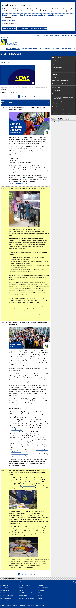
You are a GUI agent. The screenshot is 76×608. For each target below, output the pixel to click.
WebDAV (21, 587)
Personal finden (67, 49)
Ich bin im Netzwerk (13, 49)
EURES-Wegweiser (54, 35)
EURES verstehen (45, 49)
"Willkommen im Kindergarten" (20, 454)
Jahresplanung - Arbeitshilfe (60, 80)
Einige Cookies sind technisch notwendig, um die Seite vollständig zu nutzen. (32, 15)
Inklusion (54, 74)
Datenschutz (63, 11)
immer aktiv (7, 17)
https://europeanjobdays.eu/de (18, 183)
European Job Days (5, 590)
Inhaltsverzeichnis (37, 35)
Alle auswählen (23, 28)
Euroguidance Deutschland (27, 486)
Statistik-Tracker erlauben (11, 23)
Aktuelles (54, 61)
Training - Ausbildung (5, 601)
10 (31, 96)
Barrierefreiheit (40, 605)
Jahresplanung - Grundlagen (26, 598)
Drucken (11, 582)
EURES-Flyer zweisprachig (25, 593)
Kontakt (46, 35)
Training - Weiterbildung (59, 110)
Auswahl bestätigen (9, 28)
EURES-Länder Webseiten (6, 595)
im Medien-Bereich (17, 430)
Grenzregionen (23, 595)
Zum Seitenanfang (71, 582)
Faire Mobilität (56, 71)
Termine (54, 106)
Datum (2, 102)
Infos (10, 102)
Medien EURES (56, 90)
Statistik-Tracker (8, 20)
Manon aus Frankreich (42, 450)
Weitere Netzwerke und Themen (61, 113)
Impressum (22, 605)
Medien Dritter (56, 87)
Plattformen (55, 94)
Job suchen (56, 49)
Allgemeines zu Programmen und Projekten (61, 102)
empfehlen (19, 582)
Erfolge (54, 64)
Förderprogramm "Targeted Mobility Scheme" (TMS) (62, 97)
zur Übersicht (56, 122)
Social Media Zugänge (5, 598)
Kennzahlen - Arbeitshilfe (59, 84)
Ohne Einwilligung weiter (38, 28)
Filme (39, 593)
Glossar (54, 77)
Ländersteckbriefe (4, 593)
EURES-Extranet (65, 35)
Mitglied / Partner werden (29, 49)
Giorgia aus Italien (16, 452)
